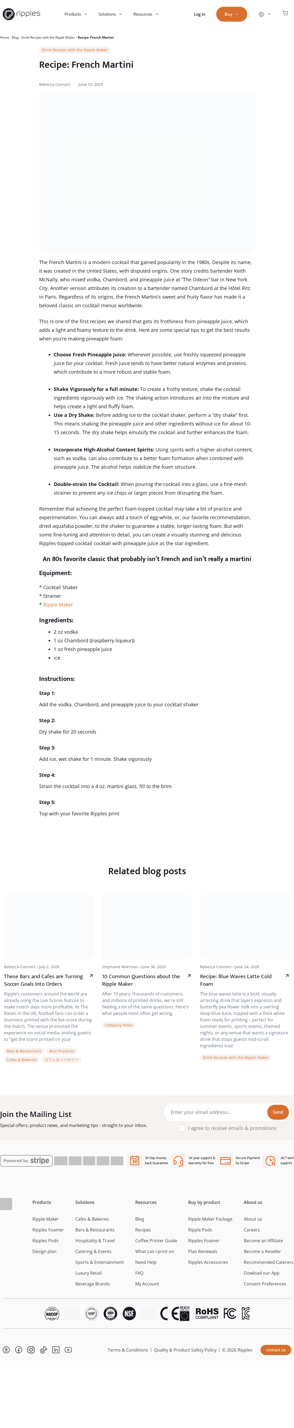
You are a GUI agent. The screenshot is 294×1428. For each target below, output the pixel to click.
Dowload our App (261, 1273)
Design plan (44, 1251)
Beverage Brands (92, 1284)
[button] (6, 1349)
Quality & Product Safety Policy (185, 1350)
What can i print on (154, 1251)
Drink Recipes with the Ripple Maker (48, 37)
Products (79, 14)
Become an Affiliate (263, 1241)
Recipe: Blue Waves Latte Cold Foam (236, 980)
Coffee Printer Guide (156, 1241)
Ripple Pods (200, 1230)
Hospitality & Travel (95, 1241)
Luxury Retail (88, 1273)
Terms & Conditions (128, 1350)
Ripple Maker (58, 604)
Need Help (146, 1262)
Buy (234, 14)
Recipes (143, 1230)
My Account (147, 1284)
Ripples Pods (45, 1241)
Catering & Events (93, 1251)
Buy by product (204, 1202)
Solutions (113, 14)
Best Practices (61, 1051)
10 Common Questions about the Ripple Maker (141, 980)
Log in (199, 14)
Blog (15, 37)
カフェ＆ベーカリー (62, 1059)
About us (253, 1202)
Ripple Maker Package (210, 1219)
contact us (276, 1349)
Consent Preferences (265, 1284)
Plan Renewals (202, 1251)
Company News (119, 1025)
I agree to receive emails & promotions (232, 1128)
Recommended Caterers (268, 1262)
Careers (252, 1230)
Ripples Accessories (208, 1262)
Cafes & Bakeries (22, 1059)
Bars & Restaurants (24, 1051)
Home (4, 37)
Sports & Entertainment (99, 1262)
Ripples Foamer (48, 1230)
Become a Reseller (262, 1251)
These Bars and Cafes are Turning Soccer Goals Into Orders (43, 980)
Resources (148, 14)
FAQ (139, 1273)
